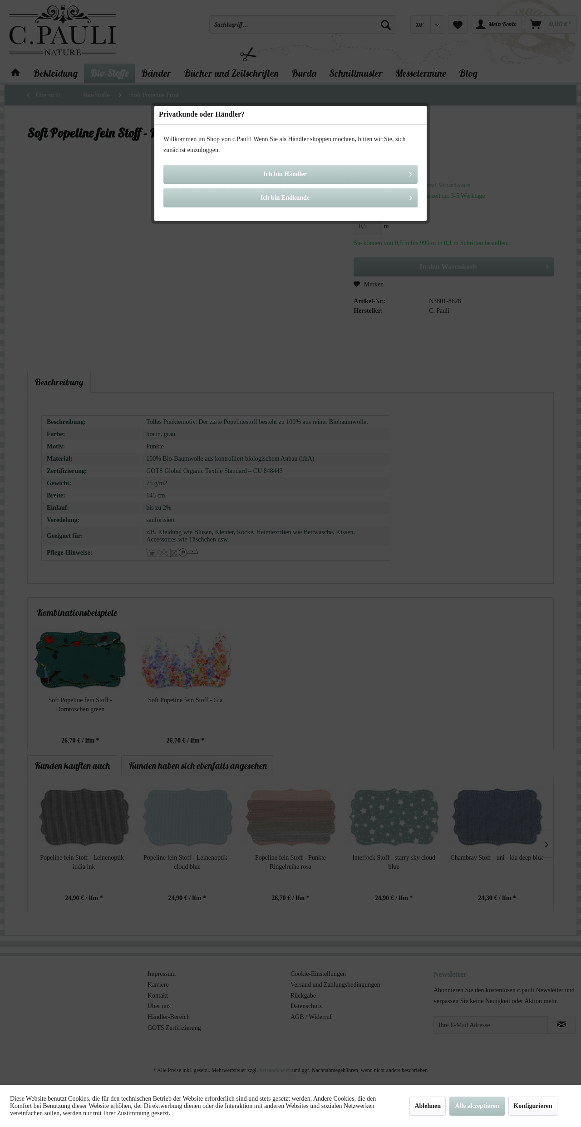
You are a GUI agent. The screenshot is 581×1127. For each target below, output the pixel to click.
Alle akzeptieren (477, 1105)
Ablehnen (427, 1105)
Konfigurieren (532, 1105)
